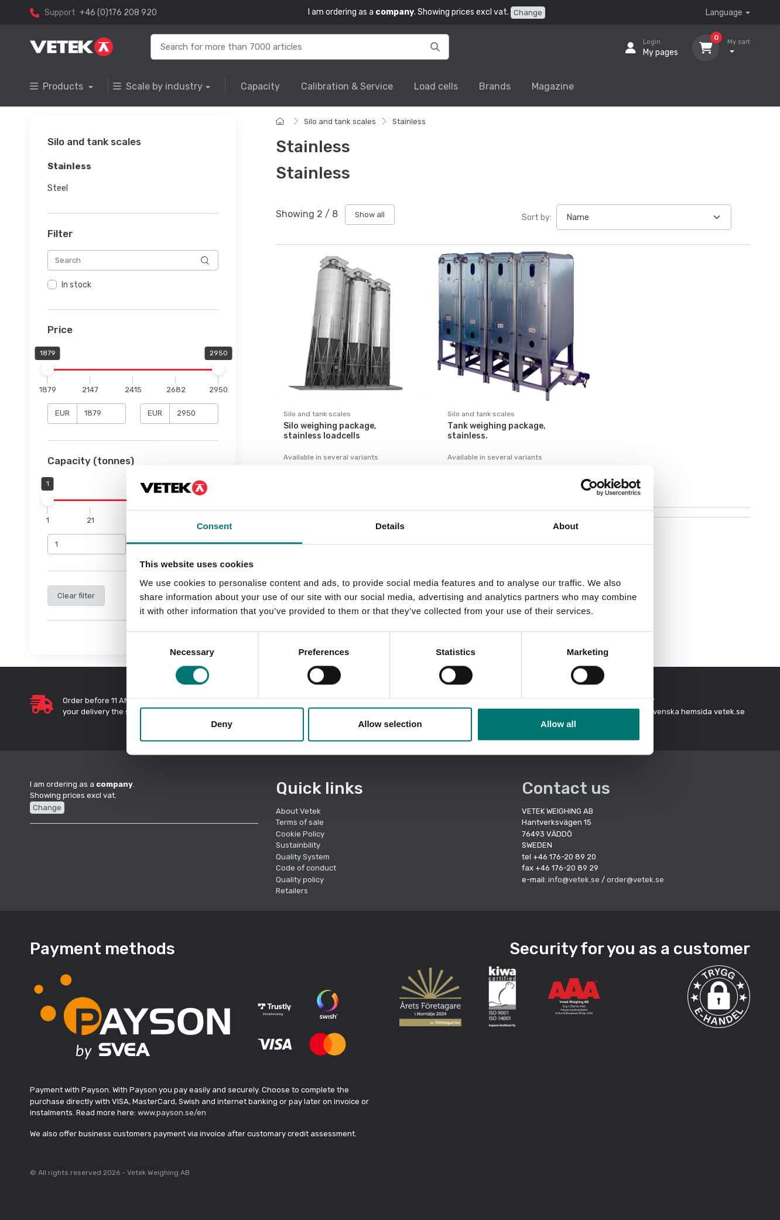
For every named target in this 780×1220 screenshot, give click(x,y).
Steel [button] (57, 188)
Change (528, 12)
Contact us (566, 788)
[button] (718, 996)
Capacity (260, 86)
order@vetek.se (635, 879)
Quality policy (300, 879)
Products (57, 86)
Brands (495, 86)
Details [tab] (390, 526)
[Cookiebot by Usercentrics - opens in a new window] (589, 487)
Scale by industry (158, 86)
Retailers (292, 890)
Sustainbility (299, 845)
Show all (370, 214)
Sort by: (537, 217)
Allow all (558, 724)
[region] (132, 286)
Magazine (553, 86)
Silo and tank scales (340, 121)
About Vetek (298, 811)
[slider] (47, 368)
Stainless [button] (69, 167)
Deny (221, 724)
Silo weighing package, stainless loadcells (330, 431)
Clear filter (76, 595)
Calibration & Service (347, 86)
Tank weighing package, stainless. (496, 431)
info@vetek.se (574, 879)
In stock (76, 285)
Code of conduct (306, 867)
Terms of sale (300, 822)
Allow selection (390, 724)
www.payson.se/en (172, 1112)
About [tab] (566, 526)
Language (724, 13)
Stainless (409, 121)
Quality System (303, 856)
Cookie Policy (300, 834)
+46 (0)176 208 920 (118, 13)
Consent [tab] (214, 526)
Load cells (436, 86)
